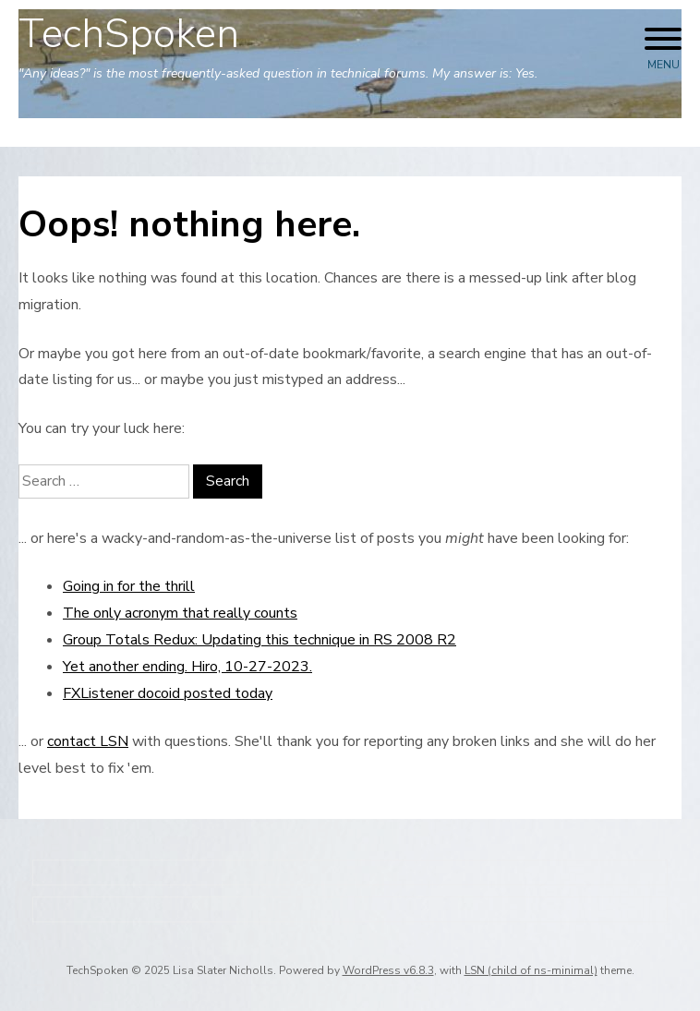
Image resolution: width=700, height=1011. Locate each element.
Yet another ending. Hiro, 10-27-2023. (187, 666)
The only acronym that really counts (180, 613)
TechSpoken (128, 34)
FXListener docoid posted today (167, 693)
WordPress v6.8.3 (388, 970)
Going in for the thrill (129, 586)
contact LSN (87, 741)
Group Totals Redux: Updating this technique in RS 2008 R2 (259, 640)
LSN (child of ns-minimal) (531, 970)
